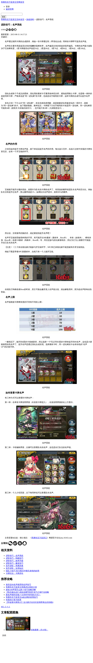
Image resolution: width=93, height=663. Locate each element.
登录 (8, 7)
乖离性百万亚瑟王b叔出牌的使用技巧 (22, 597)
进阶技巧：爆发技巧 (14, 563)
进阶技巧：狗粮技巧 (14, 558)
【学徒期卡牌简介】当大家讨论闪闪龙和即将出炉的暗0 (29, 602)
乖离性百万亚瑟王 (39, 538)
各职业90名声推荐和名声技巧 (18, 585)
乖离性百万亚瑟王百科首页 (12, 19)
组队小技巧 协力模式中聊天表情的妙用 (22, 571)
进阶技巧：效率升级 (14, 561)
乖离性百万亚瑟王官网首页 (12, 2)
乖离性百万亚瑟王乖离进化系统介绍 (21, 587)
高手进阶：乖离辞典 (14, 566)
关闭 (4, 635)
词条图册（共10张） (39, 630)
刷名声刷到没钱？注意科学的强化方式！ (23, 595)
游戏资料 (30, 19)
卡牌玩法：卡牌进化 (14, 573)
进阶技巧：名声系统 (14, 556)
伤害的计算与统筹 (13, 600)
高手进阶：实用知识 (14, 568)
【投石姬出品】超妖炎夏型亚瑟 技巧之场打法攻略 (27, 592)
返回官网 (10, 9)
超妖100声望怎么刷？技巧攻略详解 (21, 590)
